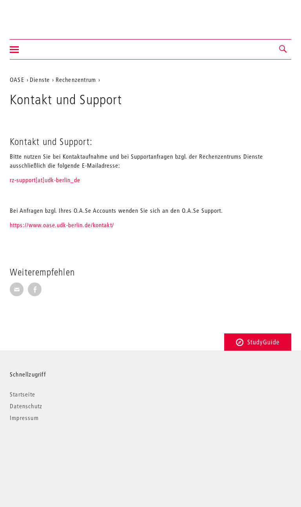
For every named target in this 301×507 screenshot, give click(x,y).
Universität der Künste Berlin (40, 14)
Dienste (40, 79)
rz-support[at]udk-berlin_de (45, 180)
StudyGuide (257, 342)
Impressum (24, 418)
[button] (283, 49)
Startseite (22, 394)
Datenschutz (26, 406)
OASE (17, 79)
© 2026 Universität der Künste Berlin (51, 451)
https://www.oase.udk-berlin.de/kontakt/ (62, 225)
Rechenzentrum (76, 79)
